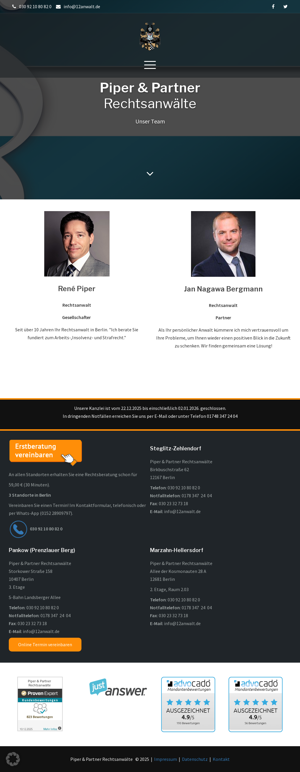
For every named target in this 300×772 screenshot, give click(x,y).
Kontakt (221, 759)
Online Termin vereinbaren (45, 644)
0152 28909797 (56, 513)
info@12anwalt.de (182, 511)
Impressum (165, 759)
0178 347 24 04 (197, 495)
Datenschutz (195, 759)
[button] (13, 759)
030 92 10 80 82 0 (184, 488)
